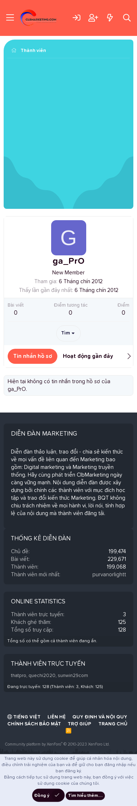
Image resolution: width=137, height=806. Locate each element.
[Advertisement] (68, 134)
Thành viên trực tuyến (48, 664)
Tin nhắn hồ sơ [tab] (32, 356)
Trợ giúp (79, 724)
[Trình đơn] (10, 18)
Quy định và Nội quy (99, 717)
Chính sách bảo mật (34, 724)
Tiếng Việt (24, 717)
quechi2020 (42, 675)
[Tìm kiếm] (127, 17)
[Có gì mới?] (109, 17)
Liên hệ (56, 717)
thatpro (18, 675)
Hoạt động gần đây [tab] (88, 356)
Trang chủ (113, 724)
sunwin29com (73, 675)
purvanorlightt (109, 574)
